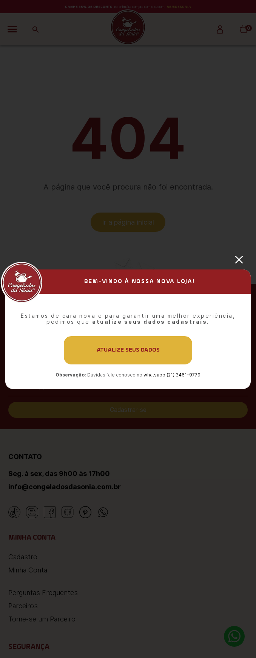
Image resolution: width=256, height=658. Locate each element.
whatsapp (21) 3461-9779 (171, 375)
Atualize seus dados (128, 350)
